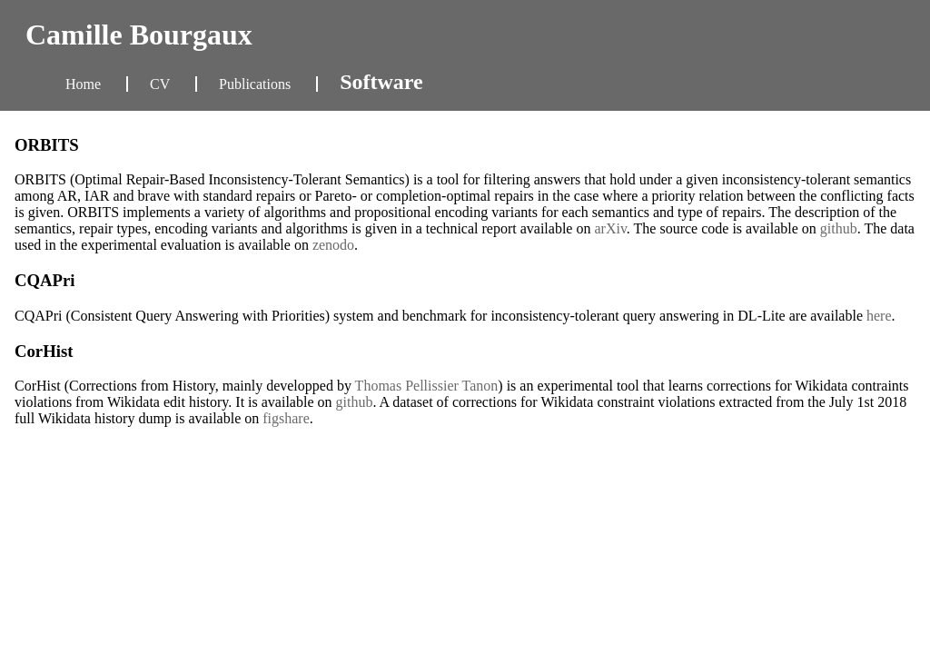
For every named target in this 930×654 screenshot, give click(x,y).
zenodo (333, 245)
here (879, 315)
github (838, 228)
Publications (256, 84)
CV (161, 84)
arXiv (610, 228)
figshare (286, 418)
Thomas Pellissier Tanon (427, 385)
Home (84, 84)
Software (381, 82)
